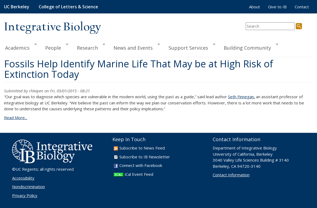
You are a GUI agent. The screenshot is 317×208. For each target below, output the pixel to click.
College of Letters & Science (68, 7)
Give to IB (277, 6)
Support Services (189, 47)
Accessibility (23, 178)
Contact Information (231, 174)
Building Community (248, 47)
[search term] (270, 26)
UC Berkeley (16, 7)
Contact (302, 6)
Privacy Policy (24, 195)
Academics (20, 47)
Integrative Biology (52, 27)
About (254, 6)
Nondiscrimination (28, 186)
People (54, 47)
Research (88, 47)
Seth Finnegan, (241, 96)
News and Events (134, 47)
